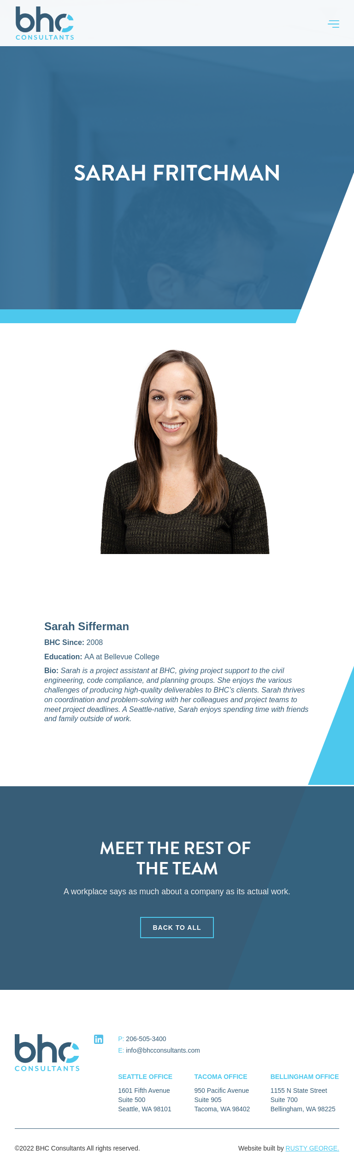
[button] (329, 23)
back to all (177, 928)
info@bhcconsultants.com (163, 1050)
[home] (45, 23)
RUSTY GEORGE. (312, 1148)
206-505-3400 (146, 1038)
